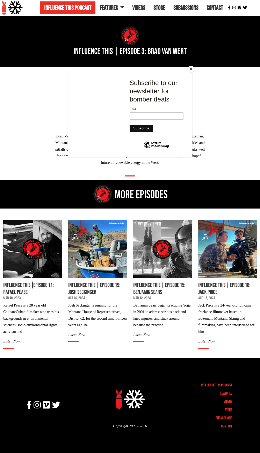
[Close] (191, 69)
